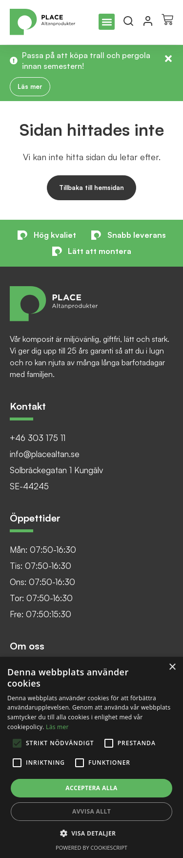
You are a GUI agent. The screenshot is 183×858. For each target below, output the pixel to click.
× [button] (172, 667)
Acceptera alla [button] (91, 788)
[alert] (91, 757)
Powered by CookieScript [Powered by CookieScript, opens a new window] (91, 847)
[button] (107, 22)
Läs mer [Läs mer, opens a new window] (57, 727)
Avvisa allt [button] (91, 811)
